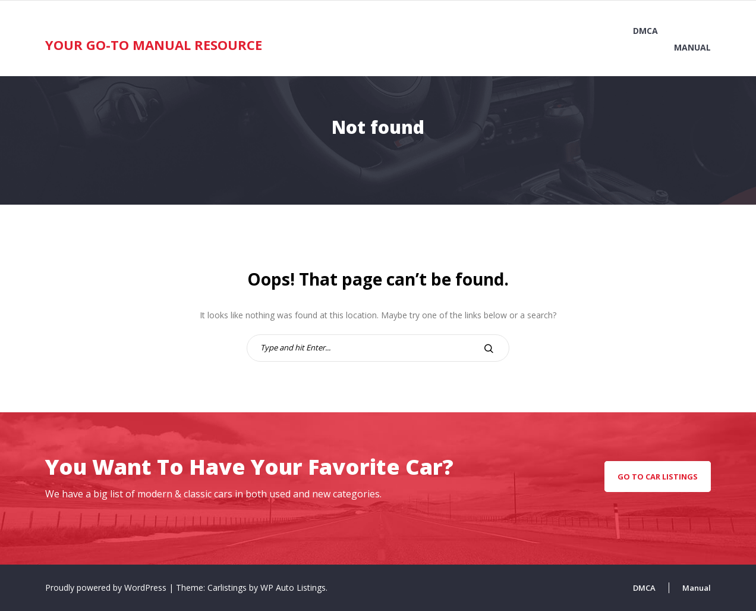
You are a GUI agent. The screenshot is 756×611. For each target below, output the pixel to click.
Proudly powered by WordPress (107, 587)
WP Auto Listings (293, 587)
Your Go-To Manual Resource (153, 45)
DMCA (645, 30)
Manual (692, 47)
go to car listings (658, 476)
